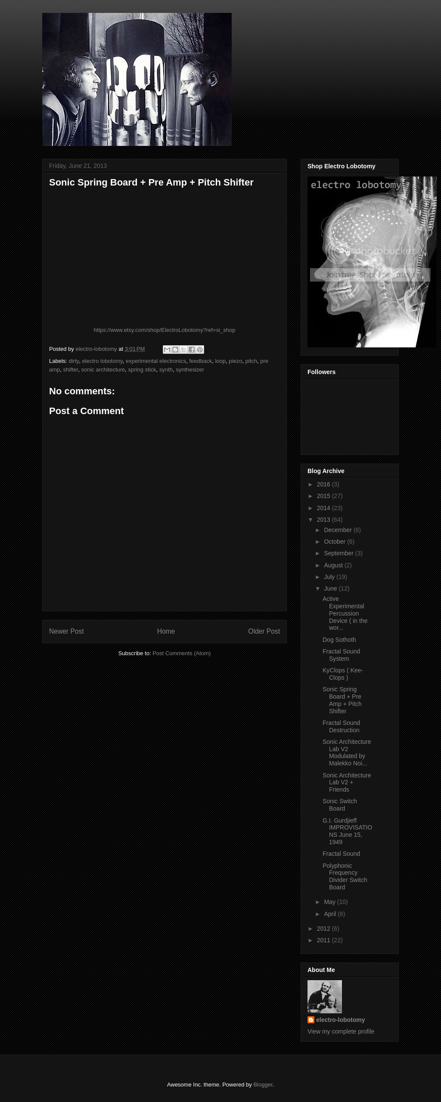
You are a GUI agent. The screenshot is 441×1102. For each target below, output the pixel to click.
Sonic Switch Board (340, 805)
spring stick (142, 369)
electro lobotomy (102, 361)
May (330, 901)
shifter (70, 369)
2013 (324, 519)
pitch (251, 361)
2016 (324, 484)
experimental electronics (156, 361)
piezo (235, 361)
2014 (324, 508)
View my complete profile (340, 1031)
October (335, 541)
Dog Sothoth (339, 639)
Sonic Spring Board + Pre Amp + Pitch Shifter (342, 700)
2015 (324, 495)
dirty (74, 361)
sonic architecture (103, 369)
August (334, 565)
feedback (200, 361)
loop (220, 361)
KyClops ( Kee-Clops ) (343, 674)
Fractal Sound (341, 853)
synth (166, 369)
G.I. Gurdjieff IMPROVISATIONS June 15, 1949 (347, 831)
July (330, 576)
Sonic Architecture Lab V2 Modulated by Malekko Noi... (347, 752)
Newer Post (66, 631)
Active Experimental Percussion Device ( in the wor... (345, 613)
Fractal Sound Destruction (341, 726)
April (331, 913)
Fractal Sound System (341, 655)
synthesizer (190, 369)
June (331, 588)
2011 (324, 940)
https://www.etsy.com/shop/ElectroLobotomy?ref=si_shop (165, 330)
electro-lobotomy (340, 1019)
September (339, 553)
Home (166, 631)
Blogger (262, 1084)
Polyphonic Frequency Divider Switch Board (345, 876)
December (338, 529)
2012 (324, 928)
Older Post (264, 631)
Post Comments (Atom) (181, 653)
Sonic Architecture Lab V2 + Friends (347, 782)
